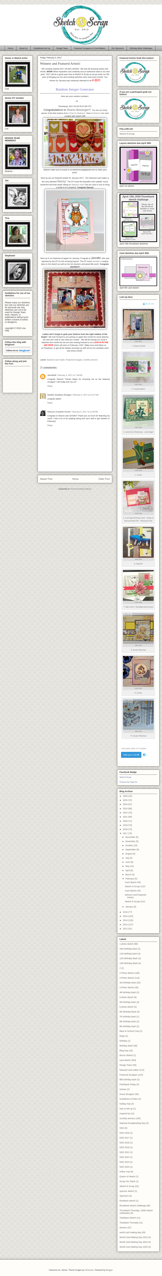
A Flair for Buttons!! (76, 113)
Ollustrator (89, 1270)
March (128, 874)
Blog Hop (124, 1050)
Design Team (62, 48)
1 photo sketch (126, 944)
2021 (125, 817)
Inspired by (125, 1113)
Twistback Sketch (128, 1218)
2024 (125, 804)
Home (10, 48)
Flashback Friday (128, 1084)
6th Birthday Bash (128, 1011)
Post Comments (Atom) (81, 489)
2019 (125, 825)
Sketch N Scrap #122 (135, 901)
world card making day (130, 1232)
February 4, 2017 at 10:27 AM (85, 395)
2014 (125, 920)
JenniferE (51, 375)
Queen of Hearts (127, 1176)
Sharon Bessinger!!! (79, 109)
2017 (125, 833)
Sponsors (124, 1196)
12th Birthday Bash (129, 958)
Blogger (109, 1270)
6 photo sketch (126, 1007)
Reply (49, 386)
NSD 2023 (124, 1162)
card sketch (125, 1060)
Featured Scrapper (74, 360)
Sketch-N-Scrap (127, 134)
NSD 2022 (124, 1157)
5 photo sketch (126, 997)
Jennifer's (96, 261)
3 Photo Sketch (127, 978)
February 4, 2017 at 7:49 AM (69, 375)
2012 (125, 928)
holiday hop (125, 1104)
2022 (125, 812)
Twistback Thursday (129, 1222)
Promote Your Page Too (128, 782)
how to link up (126, 1108)
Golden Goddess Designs (59, 395)
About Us (23, 48)
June (128, 862)
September (130, 849)
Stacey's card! (78, 185)
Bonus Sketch (126, 1055)
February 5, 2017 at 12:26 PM (85, 412)
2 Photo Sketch (127, 973)
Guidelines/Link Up (42, 48)
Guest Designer (127, 1094)
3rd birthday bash (128, 982)
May (127, 866)
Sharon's (97, 113)
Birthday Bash (126, 1045)
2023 (125, 808)
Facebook (48, 348)
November (130, 841)
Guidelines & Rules (129, 1099)
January (129, 906)
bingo (122, 1036)
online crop (125, 1171)
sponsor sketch (127, 1191)
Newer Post (46, 479)
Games (123, 1089)
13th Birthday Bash (129, 963)
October (129, 845)
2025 (125, 800)
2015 (125, 916)
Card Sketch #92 (133, 882)
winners (123, 1227)
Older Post (104, 479)
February (129, 878)
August (129, 853)
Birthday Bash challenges (141, 48)
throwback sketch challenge (133, 1205)
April (127, 870)
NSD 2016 (124, 1133)
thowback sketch (127, 1200)
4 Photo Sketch (127, 987)
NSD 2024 (124, 1167)
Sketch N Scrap (125, 777)
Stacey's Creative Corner (59, 412)
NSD (122, 1128)
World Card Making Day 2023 (133, 1237)
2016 (125, 912)
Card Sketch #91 (133, 890)
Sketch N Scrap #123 (135, 886)
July (127, 858)
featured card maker (56, 360)
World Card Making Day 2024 (133, 1242)
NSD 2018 (124, 1142)
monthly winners (90, 360)
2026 (125, 796)
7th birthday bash (128, 1016)
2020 (125, 821)
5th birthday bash (128, 1002)
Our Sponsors (118, 48)
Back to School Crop (129, 1031)
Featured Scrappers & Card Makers (89, 48)
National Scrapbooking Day (132, 1123)
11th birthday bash (128, 953)
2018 (125, 829)
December (130, 837)
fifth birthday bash (128, 1079)
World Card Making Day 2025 (133, 1247)
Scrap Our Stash (127, 1181)
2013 (125, 924)
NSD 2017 (124, 1138)
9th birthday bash (128, 1026)
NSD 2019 (124, 1147)
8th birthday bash (128, 1021)
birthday (123, 1041)
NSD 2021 (124, 1152)
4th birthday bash (128, 992)
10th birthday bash (128, 949)
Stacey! (61, 181)
